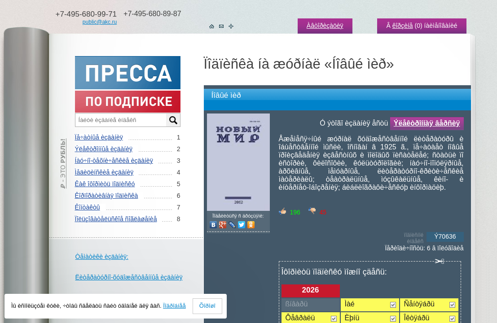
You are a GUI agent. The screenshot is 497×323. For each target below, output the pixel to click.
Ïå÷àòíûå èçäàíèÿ (99, 137)
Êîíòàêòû (87, 207)
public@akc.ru (100, 22)
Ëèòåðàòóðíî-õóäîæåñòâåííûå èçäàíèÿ (129, 277)
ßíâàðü (297, 304)
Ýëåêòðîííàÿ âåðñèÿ (427, 123)
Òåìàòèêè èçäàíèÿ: (101, 256)
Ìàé (350, 304)
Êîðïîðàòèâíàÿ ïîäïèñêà (106, 195)
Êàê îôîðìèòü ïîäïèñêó (105, 184)
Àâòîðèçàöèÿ (325, 25)
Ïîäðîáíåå (174, 305)
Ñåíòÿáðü (419, 304)
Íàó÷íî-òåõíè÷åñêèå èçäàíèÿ (114, 160)
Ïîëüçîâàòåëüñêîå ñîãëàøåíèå (116, 219)
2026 (310, 290)
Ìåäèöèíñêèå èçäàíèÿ (104, 172)
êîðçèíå (402, 25)
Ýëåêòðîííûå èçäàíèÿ (103, 149)
